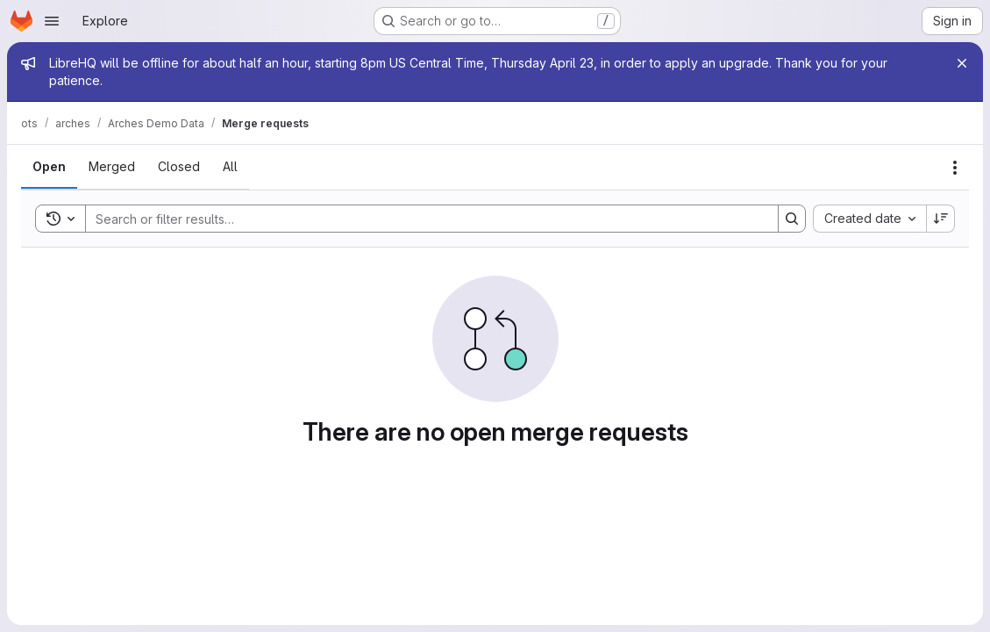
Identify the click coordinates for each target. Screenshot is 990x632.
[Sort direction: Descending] (941, 219)
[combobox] (869, 219)
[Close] (961, 63)
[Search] (423, 218)
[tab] (49, 167)
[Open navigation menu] (52, 21)
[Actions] (955, 168)
